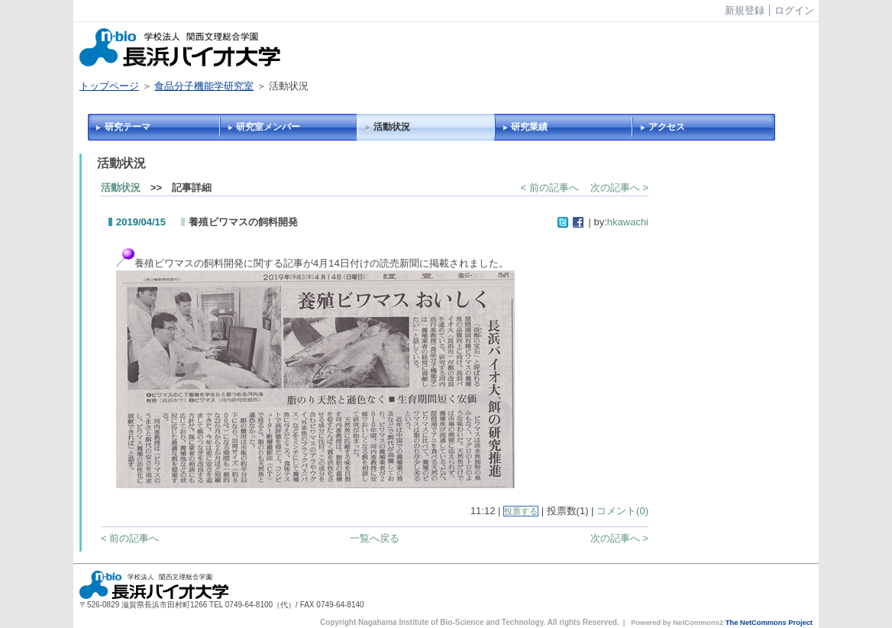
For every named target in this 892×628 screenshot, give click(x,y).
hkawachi (627, 222)
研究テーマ (127, 126)
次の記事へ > (619, 187)
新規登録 (744, 10)
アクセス (666, 126)
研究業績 (529, 126)
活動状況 (391, 126)
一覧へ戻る (374, 538)
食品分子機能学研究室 (204, 86)
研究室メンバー (268, 126)
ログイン (794, 10)
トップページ (109, 86)
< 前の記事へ (550, 187)
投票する (521, 511)
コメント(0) (622, 510)
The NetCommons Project (769, 622)
